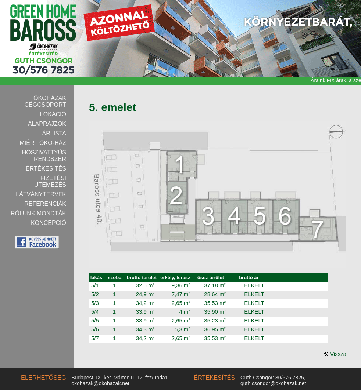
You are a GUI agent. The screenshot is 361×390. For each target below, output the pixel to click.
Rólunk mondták (38, 213)
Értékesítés (46, 168)
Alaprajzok (47, 124)
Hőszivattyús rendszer (44, 155)
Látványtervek (41, 194)
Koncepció (48, 223)
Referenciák (45, 204)
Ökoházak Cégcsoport (46, 101)
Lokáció (53, 114)
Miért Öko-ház (42, 143)
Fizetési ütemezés (50, 181)
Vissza (338, 354)
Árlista (54, 133)
